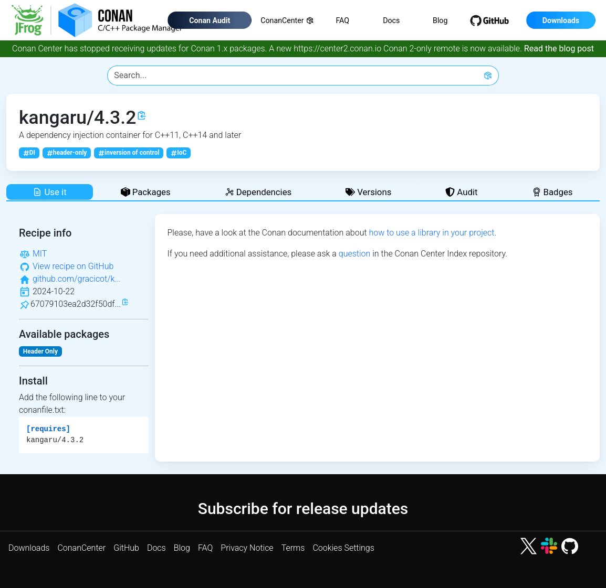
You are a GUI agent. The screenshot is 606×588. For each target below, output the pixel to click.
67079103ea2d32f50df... (75, 304)
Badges (552, 192)
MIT (40, 254)
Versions (368, 192)
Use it (49, 192)
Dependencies (258, 192)
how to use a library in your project (431, 233)
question (355, 254)
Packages (146, 192)
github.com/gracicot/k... (77, 279)
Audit (461, 192)
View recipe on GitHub (73, 266)
